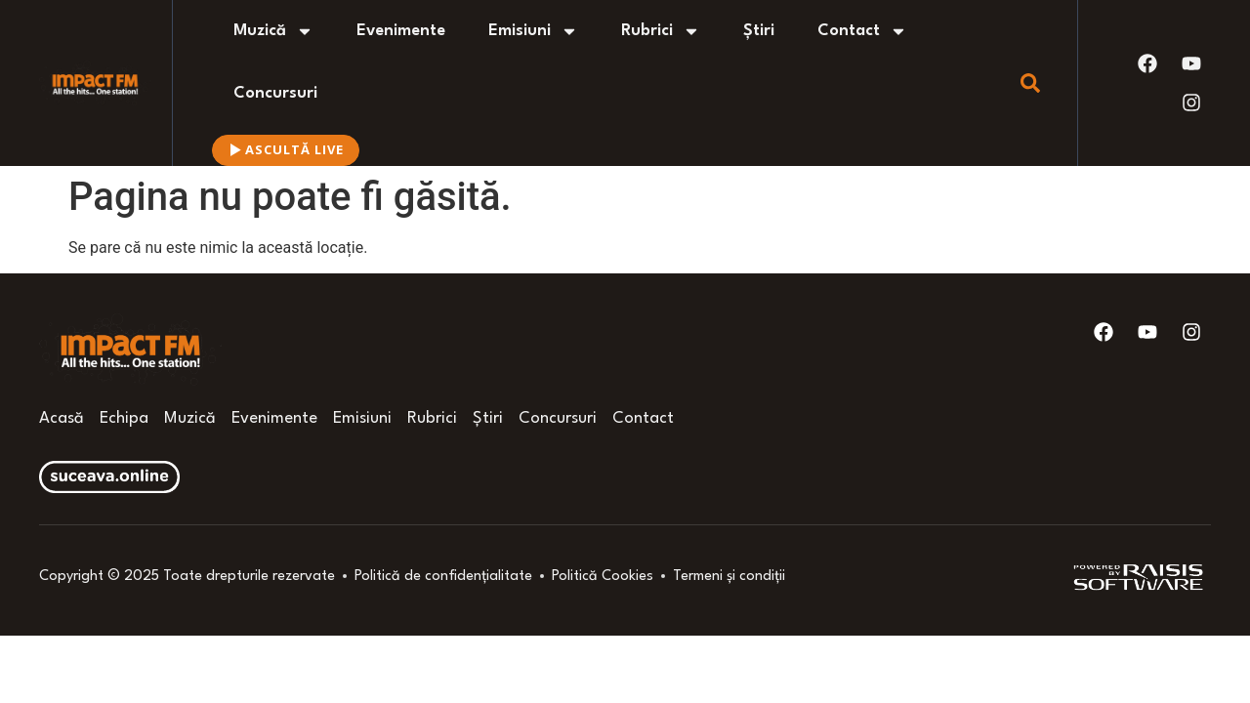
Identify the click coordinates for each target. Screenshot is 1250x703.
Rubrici (660, 31)
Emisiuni (533, 31)
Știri (758, 30)
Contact (862, 31)
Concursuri (275, 93)
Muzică (273, 31)
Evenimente (400, 30)
